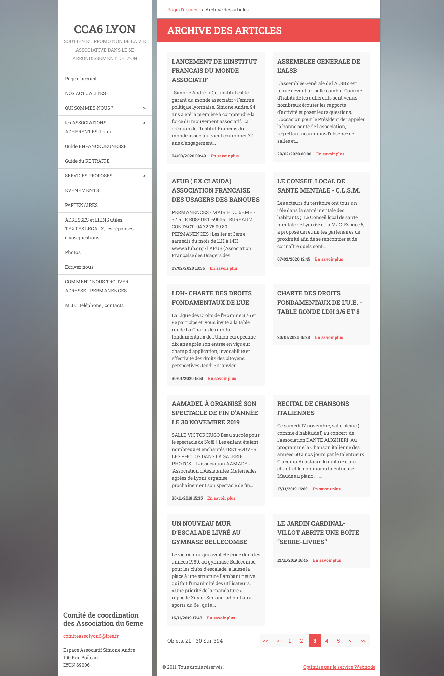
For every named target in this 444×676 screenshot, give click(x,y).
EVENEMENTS (82, 190)
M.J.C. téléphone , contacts (94, 305)
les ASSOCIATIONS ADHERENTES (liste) (88, 127)
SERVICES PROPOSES (88, 175)
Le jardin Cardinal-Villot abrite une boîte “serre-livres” (318, 532)
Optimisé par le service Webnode (339, 667)
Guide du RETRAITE (87, 161)
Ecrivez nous (79, 267)
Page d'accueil (80, 78)
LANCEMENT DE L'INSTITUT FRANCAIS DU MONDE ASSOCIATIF (214, 70)
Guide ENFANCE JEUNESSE (96, 146)
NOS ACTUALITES (85, 93)
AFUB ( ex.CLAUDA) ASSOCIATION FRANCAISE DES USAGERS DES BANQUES (216, 190)
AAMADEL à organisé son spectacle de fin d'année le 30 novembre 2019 (215, 412)
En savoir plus (225, 155)
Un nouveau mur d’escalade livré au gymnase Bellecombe (209, 532)
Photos (73, 252)
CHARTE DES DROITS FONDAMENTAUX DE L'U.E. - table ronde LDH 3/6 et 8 (319, 302)
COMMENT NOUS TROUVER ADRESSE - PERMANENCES (96, 286)
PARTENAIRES (81, 205)
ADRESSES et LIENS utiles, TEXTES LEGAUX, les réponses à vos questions (99, 228)
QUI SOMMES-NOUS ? (89, 108)
